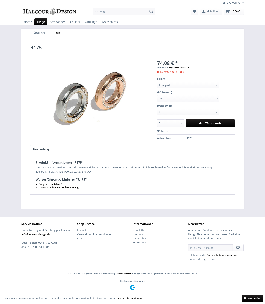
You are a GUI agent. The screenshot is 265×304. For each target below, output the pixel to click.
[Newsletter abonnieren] (238, 247)
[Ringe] (40, 21)
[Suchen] (151, 11)
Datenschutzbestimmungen (223, 255)
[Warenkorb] (234, 11)
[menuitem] (124, 11)
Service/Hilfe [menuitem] (232, 3)
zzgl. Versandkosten (179, 67)
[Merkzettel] (194, 11)
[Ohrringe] (91, 21)
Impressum (139, 242)
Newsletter (139, 230)
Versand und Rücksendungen (94, 234)
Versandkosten (124, 273)
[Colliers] (75, 21)
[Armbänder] (57, 21)
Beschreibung (41, 149)
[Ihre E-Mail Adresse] (210, 247)
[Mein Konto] (211, 11)
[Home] (27, 21)
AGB (79, 238)
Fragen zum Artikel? (49, 184)
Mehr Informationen (130, 298)
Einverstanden (252, 298)
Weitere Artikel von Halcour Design (58, 187)
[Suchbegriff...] (124, 11)
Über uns (138, 234)
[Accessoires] (110, 21)
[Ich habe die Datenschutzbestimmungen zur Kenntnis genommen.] (189, 255)
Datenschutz (140, 238)
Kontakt (81, 230)
